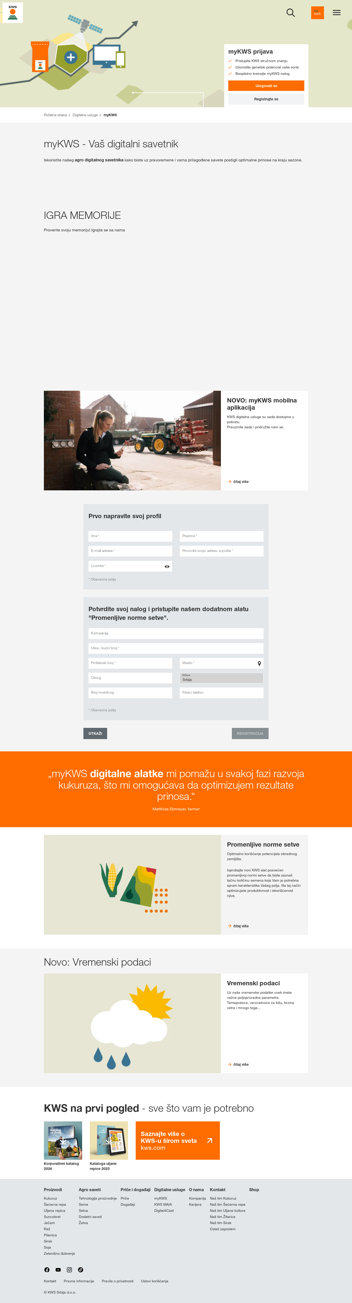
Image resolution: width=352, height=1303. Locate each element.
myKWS (160, 1198)
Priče (125, 1198)
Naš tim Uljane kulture (227, 1210)
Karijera (195, 1204)
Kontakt (217, 1189)
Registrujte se (266, 99)
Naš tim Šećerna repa (227, 1204)
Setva (83, 1210)
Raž (47, 1229)
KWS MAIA (163, 1204)
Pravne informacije (79, 1281)
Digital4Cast (164, 1210)
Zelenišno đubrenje (59, 1253)
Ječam (49, 1223)
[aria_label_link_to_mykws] (317, 12)
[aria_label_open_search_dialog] (291, 13)
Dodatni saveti (90, 1216)
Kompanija (197, 1198)
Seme (83, 1204)
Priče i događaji (135, 1189)
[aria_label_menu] (337, 13)
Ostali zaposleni (222, 1229)
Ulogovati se (266, 86)
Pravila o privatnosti (117, 1281)
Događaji (128, 1204)
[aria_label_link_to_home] (13, 12)
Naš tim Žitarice (222, 1216)
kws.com (169, 1140)
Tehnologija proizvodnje (98, 1198)
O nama (196, 1189)
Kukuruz (50, 1198)
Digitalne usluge (169, 1189)
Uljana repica (54, 1210)
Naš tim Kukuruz (223, 1198)
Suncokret (52, 1216)
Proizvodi (53, 1189)
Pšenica (50, 1235)
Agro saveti (90, 1189)
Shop (254, 1189)
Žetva (83, 1223)
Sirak (48, 1241)
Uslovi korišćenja (154, 1281)
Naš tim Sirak (220, 1223)
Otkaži (95, 733)
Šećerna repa (55, 1204)
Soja (47, 1247)
